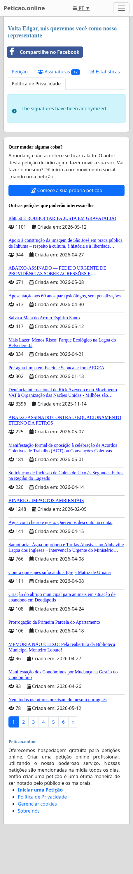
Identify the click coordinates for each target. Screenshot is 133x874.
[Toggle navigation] (121, 8)
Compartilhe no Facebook (43, 52)
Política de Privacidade (36, 83)
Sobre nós (29, 811)
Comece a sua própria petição (66, 190)
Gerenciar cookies (37, 804)
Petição (20, 71)
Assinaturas (59, 71)
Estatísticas (105, 71)
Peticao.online (24, 8)
